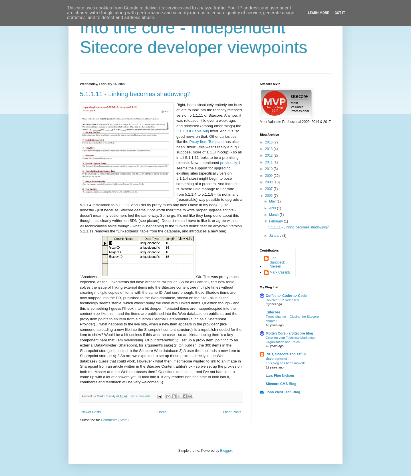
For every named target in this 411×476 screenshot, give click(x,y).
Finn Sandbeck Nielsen (277, 262)
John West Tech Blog (283, 392)
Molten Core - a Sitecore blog (289, 333)
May (273, 201)
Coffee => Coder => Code (286, 296)
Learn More (318, 13)
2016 (269, 142)
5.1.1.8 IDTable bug (192, 131)
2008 (269, 182)
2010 (269, 169)
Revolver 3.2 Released (282, 300)
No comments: (141, 396)
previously (228, 163)
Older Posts (232, 412)
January (275, 236)
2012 (269, 155)
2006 (269, 196)
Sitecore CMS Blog (281, 384)
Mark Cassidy (280, 272)
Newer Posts (91, 412)
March (274, 215)
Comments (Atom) (114, 420)
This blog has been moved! (285, 363)
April (273, 208)
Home (162, 412)
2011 (269, 162)
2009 (269, 176)
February (276, 221)
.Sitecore (273, 312)
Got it (340, 13)
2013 (269, 149)
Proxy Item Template (206, 141)
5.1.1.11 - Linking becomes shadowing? (135, 94)
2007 (269, 189)
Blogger (226, 451)
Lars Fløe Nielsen (280, 376)
